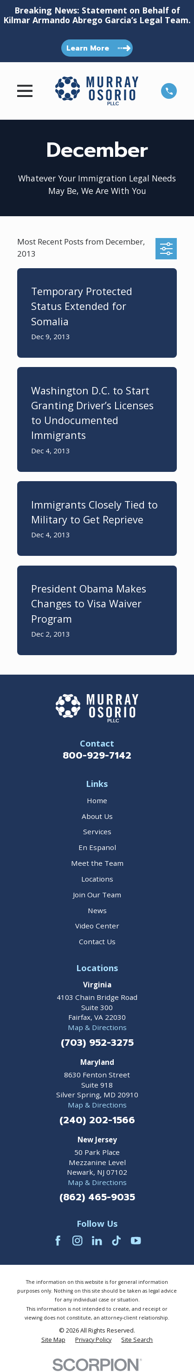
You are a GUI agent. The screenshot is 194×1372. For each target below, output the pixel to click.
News (97, 910)
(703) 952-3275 (97, 1043)
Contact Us (97, 941)
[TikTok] (116, 1240)
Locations (97, 878)
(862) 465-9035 (97, 1198)
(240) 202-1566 (97, 1121)
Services (97, 831)
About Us (97, 816)
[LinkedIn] (97, 1240)
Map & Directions (97, 1027)
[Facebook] (58, 1240)
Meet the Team (97, 863)
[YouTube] (136, 1240)
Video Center (97, 925)
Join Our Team (97, 894)
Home (97, 800)
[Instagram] (77, 1240)
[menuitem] (53, 1340)
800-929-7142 (97, 755)
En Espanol (97, 847)
